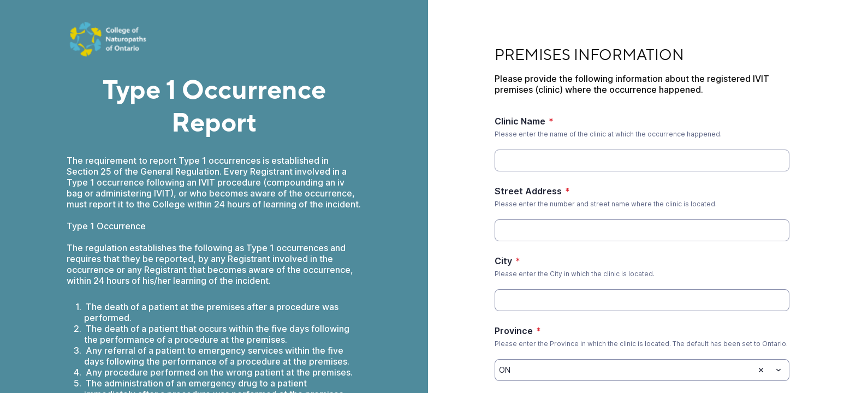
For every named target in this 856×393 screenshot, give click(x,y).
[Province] (624, 370)
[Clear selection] (761, 370)
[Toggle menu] (778, 370)
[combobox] (642, 370)
